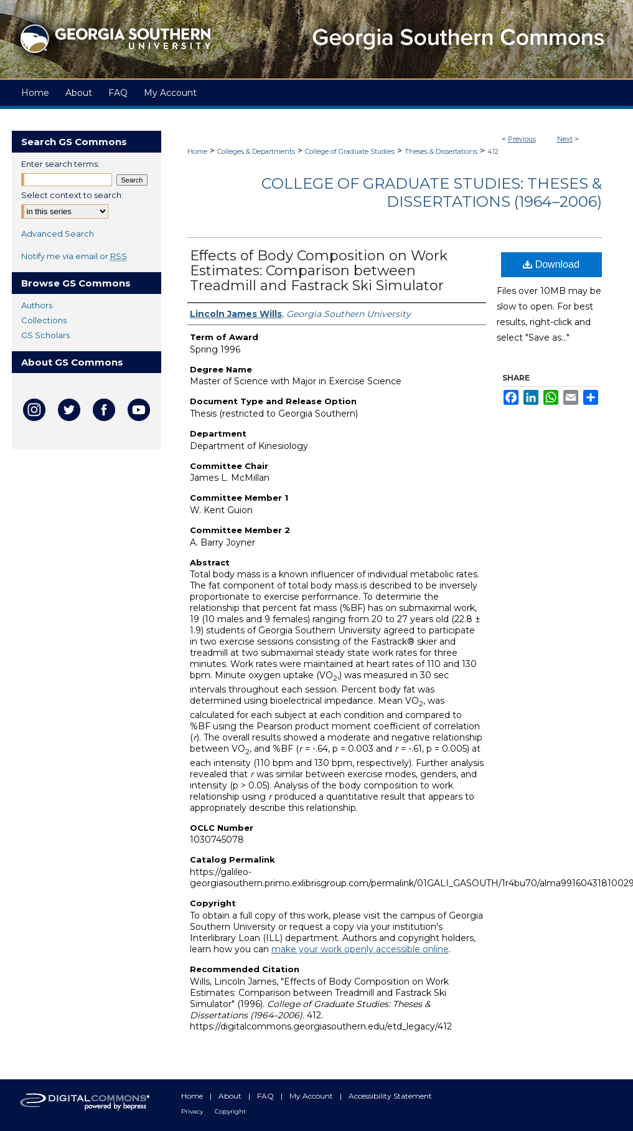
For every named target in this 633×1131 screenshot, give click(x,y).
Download (551, 264)
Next (565, 139)
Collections (44, 320)
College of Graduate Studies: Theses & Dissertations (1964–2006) (431, 192)
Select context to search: (72, 195)
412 (493, 151)
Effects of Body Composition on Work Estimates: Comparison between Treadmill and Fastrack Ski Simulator (319, 270)
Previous (522, 139)
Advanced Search (57, 234)
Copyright (230, 1111)
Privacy (193, 1111)
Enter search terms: (60, 164)
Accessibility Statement (390, 1095)
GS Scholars (45, 335)
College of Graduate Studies (350, 151)
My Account (312, 1095)
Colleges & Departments (256, 151)
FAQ (266, 1095)
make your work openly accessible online (360, 949)
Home (197, 151)
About (230, 1095)
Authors (36, 305)
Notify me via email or (74, 256)
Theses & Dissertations (441, 151)
